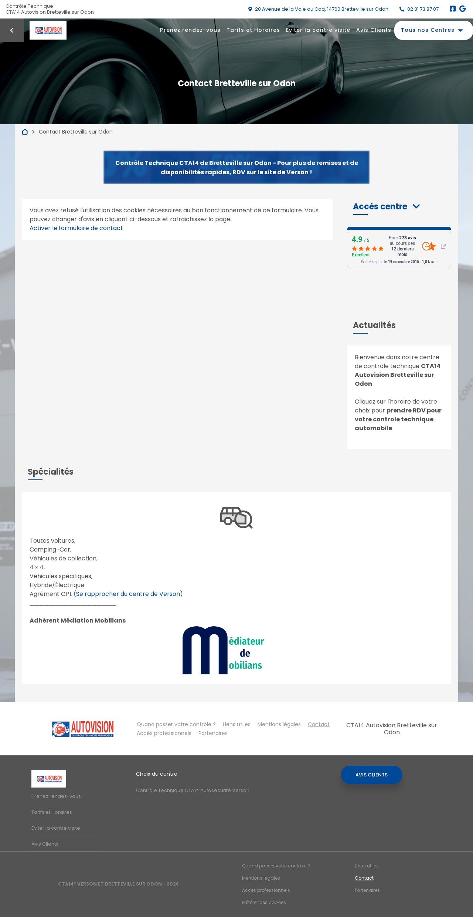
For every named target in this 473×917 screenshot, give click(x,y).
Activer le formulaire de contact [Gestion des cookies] (76, 228)
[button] (386, 206)
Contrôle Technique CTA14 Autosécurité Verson (192, 790)
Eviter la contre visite (318, 30)
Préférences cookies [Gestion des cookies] (264, 902)
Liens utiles (237, 724)
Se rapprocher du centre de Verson (128, 594)
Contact (319, 724)
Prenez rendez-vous (190, 30)
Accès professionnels (164, 733)
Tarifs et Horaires (253, 30)
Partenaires (213, 733)
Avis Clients (373, 30)
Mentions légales (279, 724)
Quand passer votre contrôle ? (176, 724)
